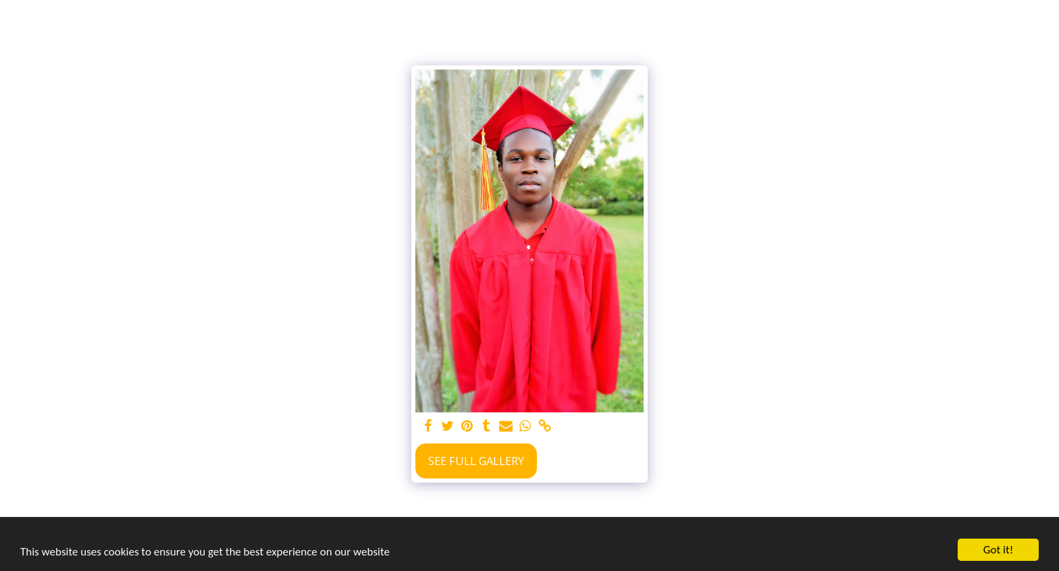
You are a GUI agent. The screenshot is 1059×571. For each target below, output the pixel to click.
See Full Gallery (476, 460)
